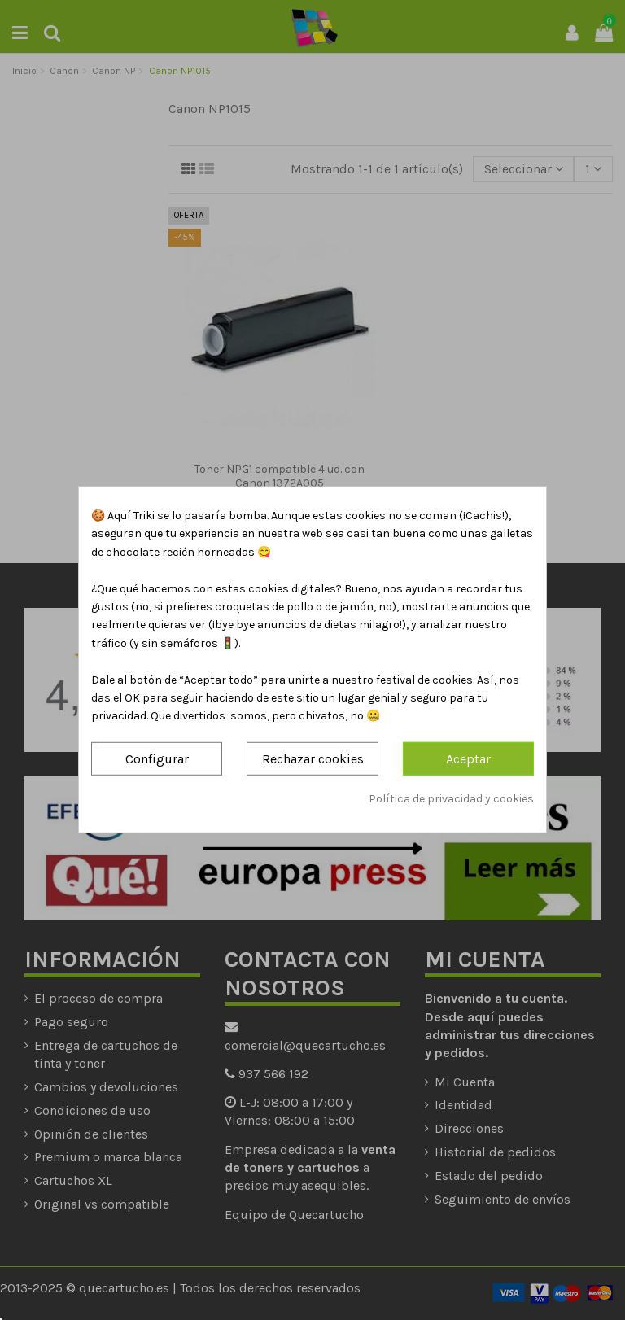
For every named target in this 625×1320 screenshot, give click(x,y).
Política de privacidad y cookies (451, 799)
